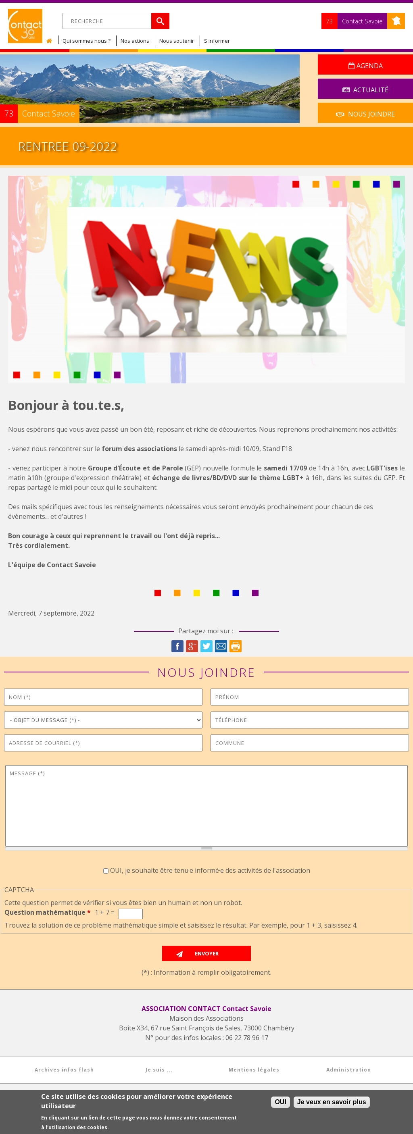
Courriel (221, 646)
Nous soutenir (176, 40)
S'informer (217, 40)
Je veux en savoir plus (331, 1102)
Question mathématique (47, 912)
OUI (280, 1102)
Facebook (177, 646)
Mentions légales (254, 1069)
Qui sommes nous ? (87, 40)
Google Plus (192, 646)
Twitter (206, 646)
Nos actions (135, 40)
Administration (348, 1069)
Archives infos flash (64, 1069)
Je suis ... (159, 1069)
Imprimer (235, 646)
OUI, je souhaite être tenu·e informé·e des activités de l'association (210, 870)
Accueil (51, 40)
